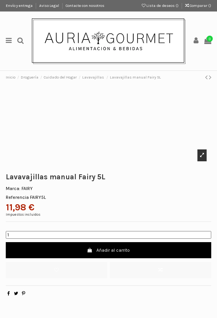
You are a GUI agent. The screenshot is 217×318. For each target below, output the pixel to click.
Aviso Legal (49, 5)
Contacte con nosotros (85, 5)
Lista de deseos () (160, 5)
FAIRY (27, 188)
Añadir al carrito (108, 250)
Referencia (17, 197)
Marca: (13, 188)
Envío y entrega (19, 5)
